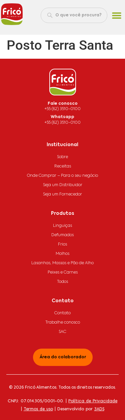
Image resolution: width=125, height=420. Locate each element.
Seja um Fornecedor (62, 194)
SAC (62, 332)
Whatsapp (62, 117)
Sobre (62, 157)
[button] (116, 15)
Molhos (62, 254)
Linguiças (62, 226)
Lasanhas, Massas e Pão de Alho (62, 263)
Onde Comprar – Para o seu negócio (62, 176)
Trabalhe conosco (62, 323)
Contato (62, 313)
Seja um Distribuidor (62, 185)
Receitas (62, 166)
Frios (62, 245)
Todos (62, 282)
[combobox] (74, 15)
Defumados (62, 235)
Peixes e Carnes (63, 273)
